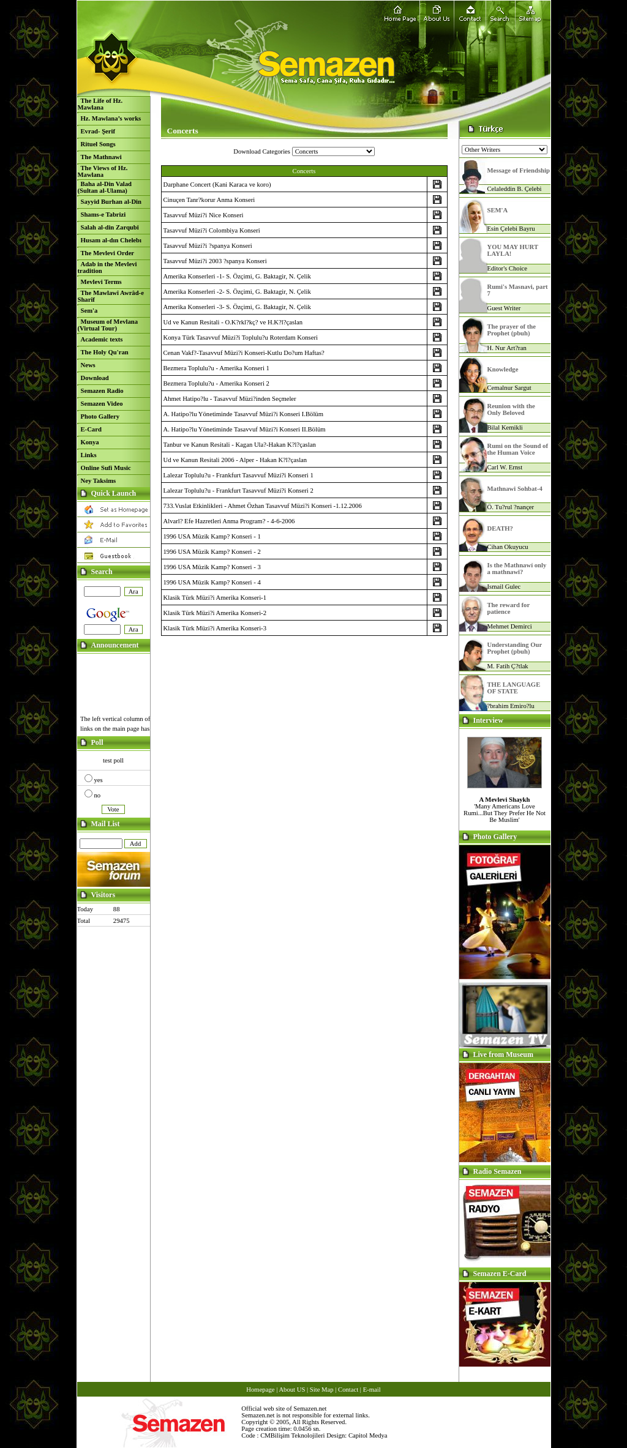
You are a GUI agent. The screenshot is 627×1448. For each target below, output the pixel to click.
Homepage (260, 1389)
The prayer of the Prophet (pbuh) (511, 330)
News (88, 365)
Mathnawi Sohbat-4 (515, 488)
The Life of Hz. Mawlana (100, 104)
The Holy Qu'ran (105, 352)
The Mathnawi (101, 157)
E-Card (91, 429)
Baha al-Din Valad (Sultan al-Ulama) (105, 187)
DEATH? (500, 528)
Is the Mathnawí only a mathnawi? (517, 568)
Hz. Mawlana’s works (111, 118)
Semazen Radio (102, 390)
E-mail (372, 1389)
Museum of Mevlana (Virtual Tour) (108, 325)
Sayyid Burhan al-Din (111, 201)
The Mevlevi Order (108, 253)
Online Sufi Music (106, 468)
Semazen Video (102, 403)
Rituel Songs (98, 144)
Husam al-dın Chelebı (111, 240)
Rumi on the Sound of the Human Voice (518, 449)
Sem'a (89, 310)
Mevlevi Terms (101, 281)
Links (89, 455)
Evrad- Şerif (98, 131)
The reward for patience (508, 608)
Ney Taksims (98, 480)
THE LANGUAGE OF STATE (514, 688)
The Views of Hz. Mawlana (103, 171)
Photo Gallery (100, 416)
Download (95, 378)
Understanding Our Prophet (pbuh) (515, 648)
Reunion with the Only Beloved (511, 409)
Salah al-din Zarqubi (110, 227)
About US (292, 1389)
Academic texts (102, 339)
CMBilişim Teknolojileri (292, 1435)
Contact (348, 1389)
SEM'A (497, 210)
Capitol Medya (368, 1435)
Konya (90, 442)
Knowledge (503, 369)
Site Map (322, 1389)
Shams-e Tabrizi (103, 214)
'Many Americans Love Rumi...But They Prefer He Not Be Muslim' (505, 809)
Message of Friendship (518, 170)
